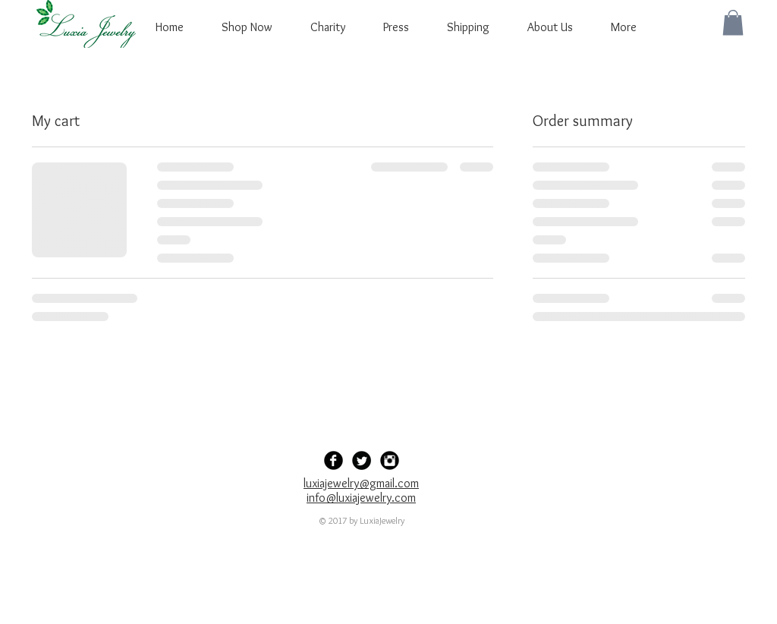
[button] (733, 22)
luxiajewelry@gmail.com (361, 483)
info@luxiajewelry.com (361, 497)
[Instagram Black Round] (389, 460)
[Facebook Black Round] (333, 460)
